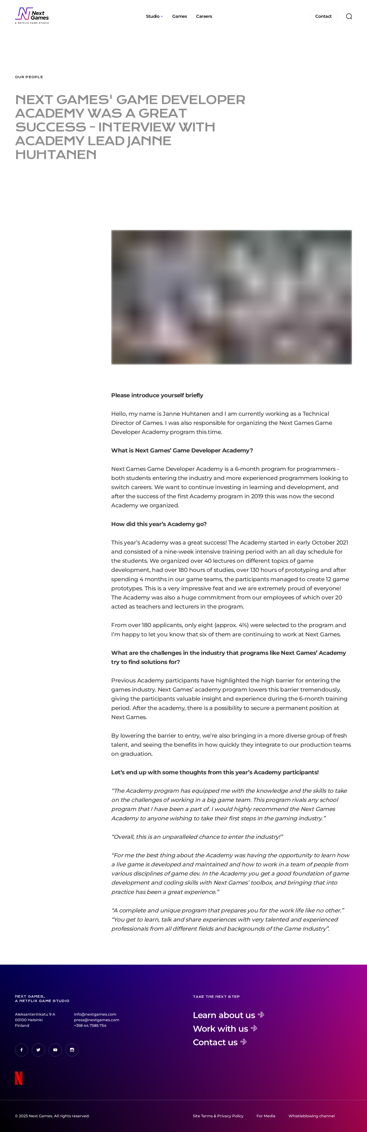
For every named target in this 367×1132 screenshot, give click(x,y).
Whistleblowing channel (312, 1116)
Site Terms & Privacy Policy (218, 1116)
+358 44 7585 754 (90, 1025)
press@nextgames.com (96, 1020)
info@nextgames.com (95, 1014)
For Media (266, 1116)
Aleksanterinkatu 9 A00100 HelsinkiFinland (35, 1020)
